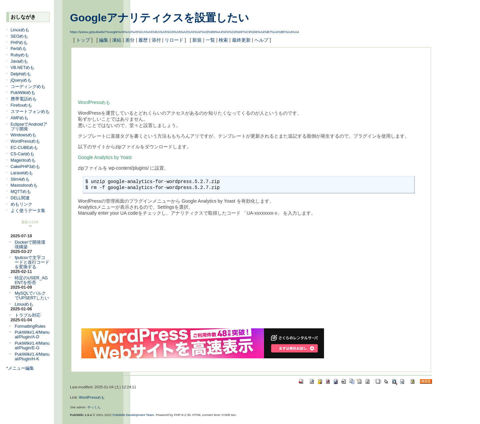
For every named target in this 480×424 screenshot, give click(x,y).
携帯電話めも (24, 99)
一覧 (210, 40)
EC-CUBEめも (24, 147)
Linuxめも (20, 30)
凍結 (116, 40)
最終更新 (241, 40)
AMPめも (19, 118)
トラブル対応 (28, 315)
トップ (83, 40)
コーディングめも (28, 86)
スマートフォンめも (30, 111)
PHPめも (19, 42)
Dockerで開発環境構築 (30, 244)
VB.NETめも (23, 67)
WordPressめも (25, 141)
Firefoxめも (21, 105)
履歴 (143, 40)
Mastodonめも (24, 185)
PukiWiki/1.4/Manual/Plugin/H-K (32, 356)
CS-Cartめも (22, 154)
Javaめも (19, 61)
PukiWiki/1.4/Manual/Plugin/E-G (32, 345)
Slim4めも (20, 179)
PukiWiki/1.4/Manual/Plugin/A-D (32, 334)
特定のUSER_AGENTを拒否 (31, 280)
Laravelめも (22, 173)
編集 (103, 40)
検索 (223, 40)
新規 (197, 40)
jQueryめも (21, 80)
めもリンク (21, 204)
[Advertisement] (199, 69)
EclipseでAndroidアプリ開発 (29, 126)
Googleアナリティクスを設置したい (159, 18)
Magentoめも (23, 160)
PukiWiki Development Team (133, 415)
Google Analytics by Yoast (105, 157)
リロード (174, 40)
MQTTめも (21, 191)
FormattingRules (30, 326)
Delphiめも (21, 74)
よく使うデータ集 (28, 210)
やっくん (94, 407)
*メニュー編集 (20, 368)
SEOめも (19, 36)
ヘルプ (261, 40)
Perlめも (19, 48)
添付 (156, 40)
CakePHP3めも (25, 166)
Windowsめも (23, 135)
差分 (130, 40)
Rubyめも (20, 55)
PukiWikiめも (23, 92)
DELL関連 (20, 198)
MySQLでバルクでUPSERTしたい (32, 295)
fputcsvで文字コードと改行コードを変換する (32, 262)
